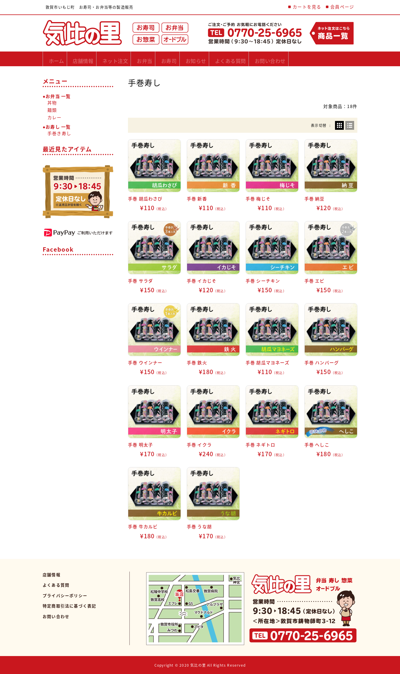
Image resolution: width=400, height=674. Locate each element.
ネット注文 (134, 59)
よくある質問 (282, 59)
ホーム (59, 59)
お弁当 (172, 59)
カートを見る (307, 7)
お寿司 (204, 59)
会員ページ (342, 7)
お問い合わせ (331, 59)
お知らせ (239, 59)
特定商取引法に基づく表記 (69, 606)
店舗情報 (94, 59)
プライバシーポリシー (65, 595)
